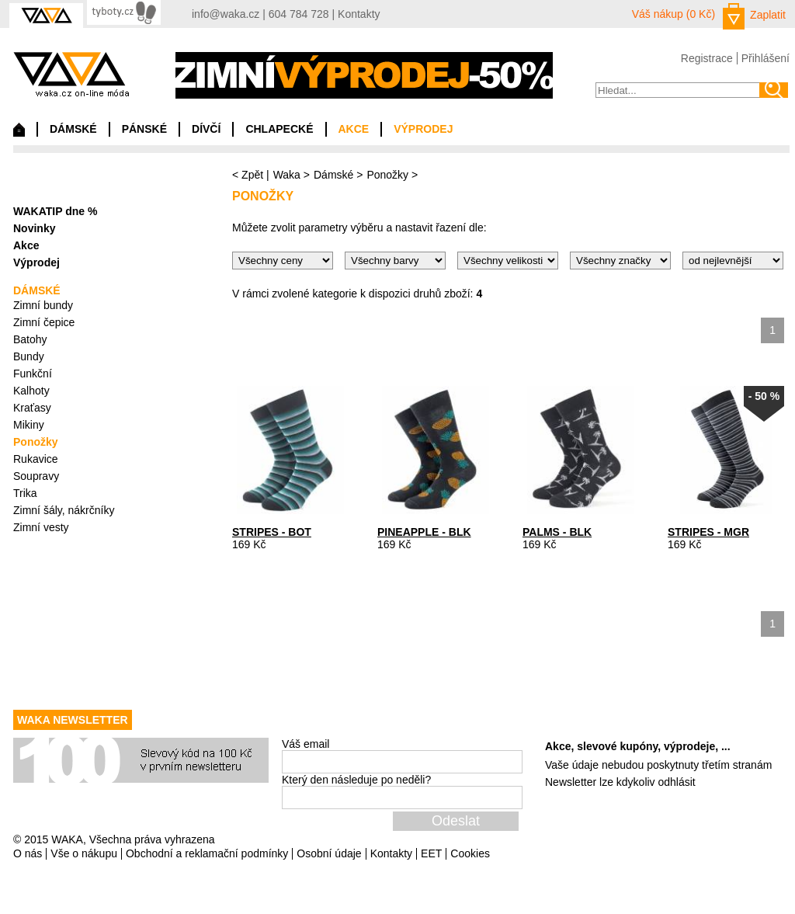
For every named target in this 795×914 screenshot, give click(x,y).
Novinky (34, 228)
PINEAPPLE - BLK (424, 532)
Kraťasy (32, 407)
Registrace (707, 58)
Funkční (32, 373)
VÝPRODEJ (423, 129)
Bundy (28, 356)
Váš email (305, 744)
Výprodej (36, 262)
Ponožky (387, 175)
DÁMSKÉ (73, 129)
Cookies (470, 853)
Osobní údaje (329, 853)
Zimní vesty (41, 527)
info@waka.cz (225, 14)
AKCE (354, 129)
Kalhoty (31, 390)
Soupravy (36, 476)
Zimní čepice (44, 322)
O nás (27, 853)
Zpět (252, 175)
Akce (26, 245)
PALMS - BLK (557, 532)
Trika (25, 493)
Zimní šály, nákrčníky (63, 510)
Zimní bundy (43, 305)
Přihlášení (765, 58)
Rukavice (35, 459)
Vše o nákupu (83, 853)
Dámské (333, 175)
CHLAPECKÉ (279, 129)
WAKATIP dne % (55, 211)
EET (431, 853)
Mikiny (28, 425)
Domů (19, 133)
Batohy (30, 339)
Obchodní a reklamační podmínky (207, 853)
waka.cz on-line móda (71, 74)
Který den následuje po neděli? (356, 779)
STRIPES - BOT (271, 532)
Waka (286, 175)
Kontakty (359, 14)
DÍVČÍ (206, 129)
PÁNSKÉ (144, 129)
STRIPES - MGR (708, 532)
